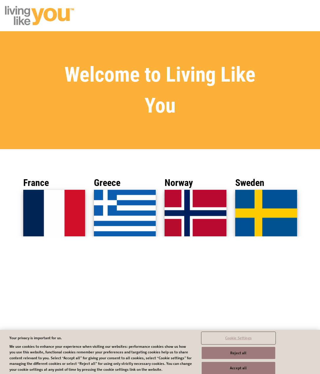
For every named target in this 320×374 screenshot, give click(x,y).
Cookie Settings (238, 339)
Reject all (238, 354)
